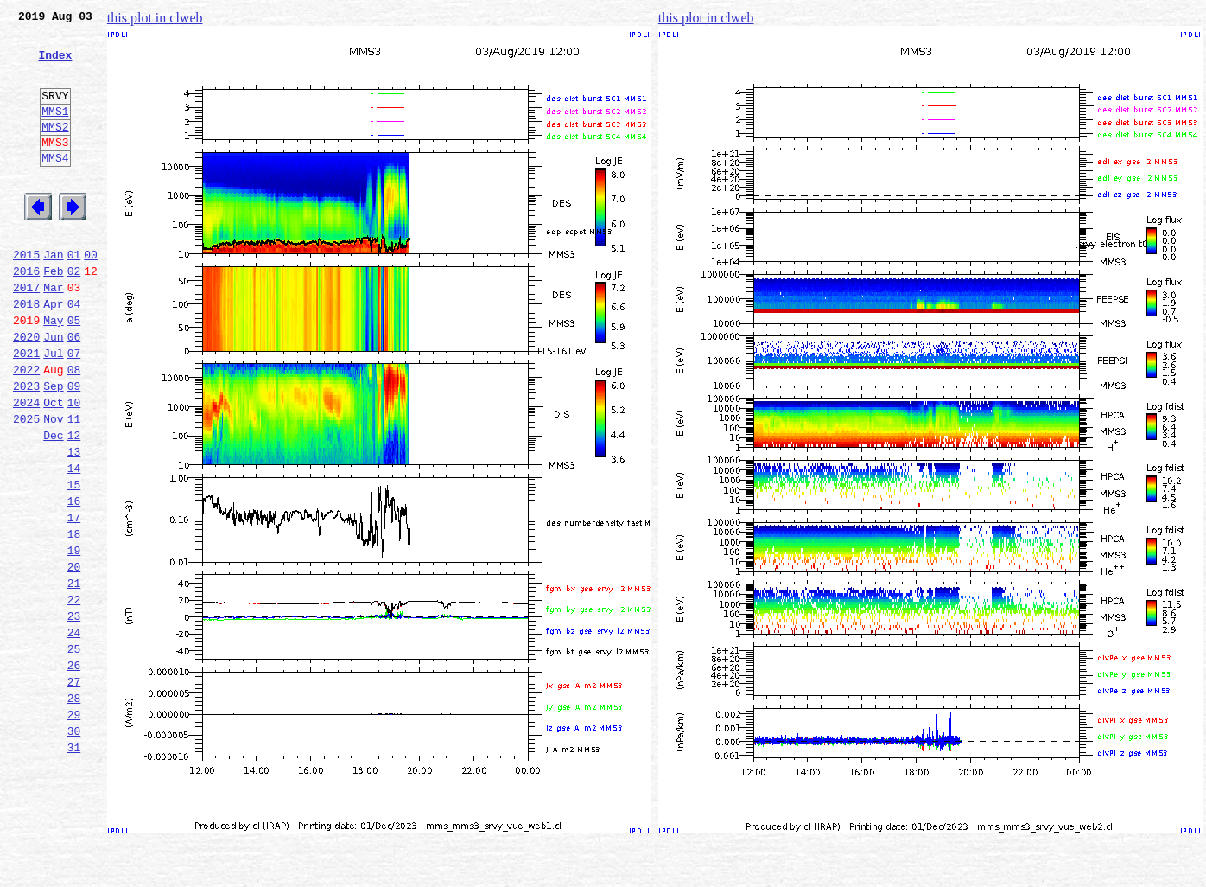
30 (74, 847)
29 (74, 828)
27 (74, 790)
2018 (26, 353)
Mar (53, 333)
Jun (53, 391)
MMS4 (54, 186)
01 (74, 295)
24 (74, 733)
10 (74, 467)
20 (74, 657)
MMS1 (54, 131)
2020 (26, 391)
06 (74, 391)
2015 (26, 295)
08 (74, 429)
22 (74, 695)
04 (74, 353)
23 (74, 714)
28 (74, 809)
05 (74, 372)
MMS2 (54, 149)
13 (74, 524)
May (53, 372)
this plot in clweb (155, 17)
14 (74, 543)
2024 (26, 467)
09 (74, 448)
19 (74, 638)
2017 (26, 333)
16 (74, 581)
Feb (53, 314)
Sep (53, 448)
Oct (53, 467)
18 (74, 619)
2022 (26, 429)
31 (74, 866)
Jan (53, 295)
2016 (26, 314)
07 (74, 410)
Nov (53, 486)
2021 (26, 410)
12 (74, 505)
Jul (53, 410)
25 (74, 752)
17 (74, 600)
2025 (26, 486)
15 (74, 562)
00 (91, 295)
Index (55, 65)
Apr (53, 353)
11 (74, 486)
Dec (53, 505)
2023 (26, 448)
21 (74, 676)
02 (74, 314)
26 (74, 771)
